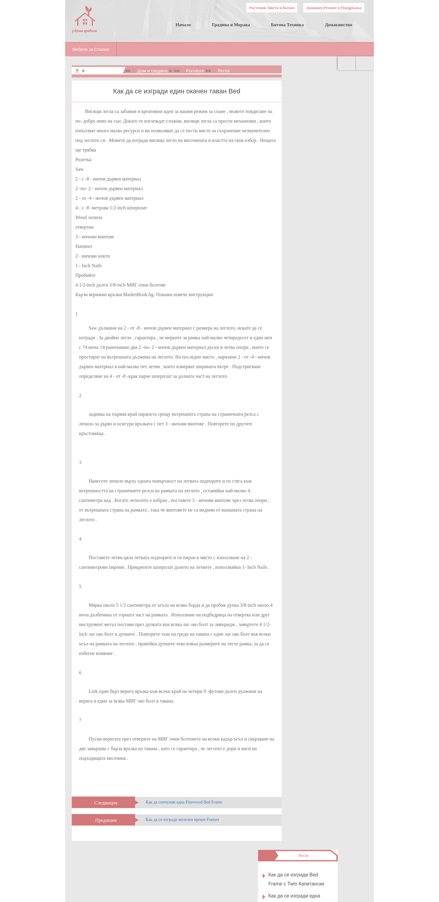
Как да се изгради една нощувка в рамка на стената (324, 129)
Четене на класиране (327, 269)
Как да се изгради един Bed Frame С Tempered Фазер (325, 339)
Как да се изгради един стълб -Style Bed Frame (325, 365)
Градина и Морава (231, 24)
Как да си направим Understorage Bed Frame (326, 292)
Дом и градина (152, 70)
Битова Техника (287, 24)
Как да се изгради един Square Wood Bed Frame (325, 155)
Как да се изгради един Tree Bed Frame (325, 387)
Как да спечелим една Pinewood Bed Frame (184, 802)
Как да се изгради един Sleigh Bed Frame (324, 197)
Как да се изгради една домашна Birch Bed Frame (327, 218)
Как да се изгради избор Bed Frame (325, 176)
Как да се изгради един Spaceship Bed (325, 313)
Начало (183, 24)
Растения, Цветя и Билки (271, 7)
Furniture (195, 70)
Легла (223, 70)
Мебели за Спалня (90, 49)
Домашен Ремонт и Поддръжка (333, 7)
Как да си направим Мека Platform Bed (326, 239)
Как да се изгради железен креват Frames (182, 819)
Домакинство (338, 24)
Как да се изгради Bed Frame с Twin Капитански (326, 104)
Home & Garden (107, 70)
